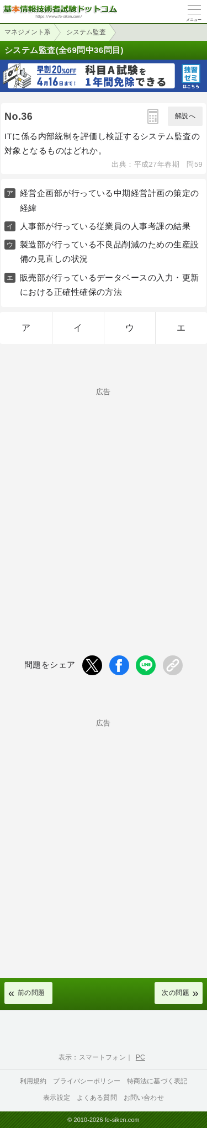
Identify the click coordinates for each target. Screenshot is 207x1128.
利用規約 (33, 1081)
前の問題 (31, 993)
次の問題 (175, 993)
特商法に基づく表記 (157, 1081)
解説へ (185, 116)
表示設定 (56, 1097)
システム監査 (86, 32)
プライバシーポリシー (86, 1081)
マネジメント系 (27, 32)
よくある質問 (97, 1097)
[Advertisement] (103, 503)
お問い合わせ (144, 1097)
